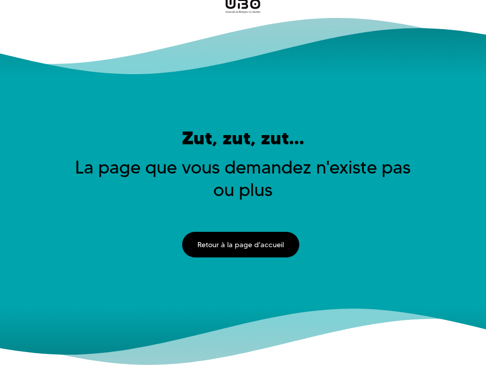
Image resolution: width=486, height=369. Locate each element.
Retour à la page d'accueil (240, 244)
